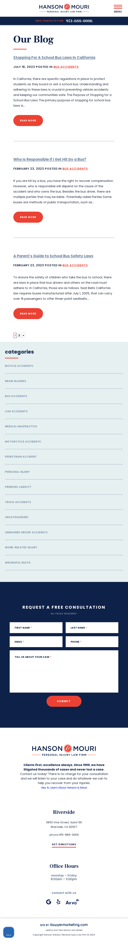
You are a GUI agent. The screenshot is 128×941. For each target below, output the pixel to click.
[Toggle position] (110, 834)
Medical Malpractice (21, 426)
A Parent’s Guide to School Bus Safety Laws (53, 255)
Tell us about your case (33, 657)
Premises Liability (18, 486)
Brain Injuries (15, 381)
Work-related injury (21, 547)
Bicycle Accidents (19, 365)
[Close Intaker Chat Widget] (117, 834)
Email (19, 641)
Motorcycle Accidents (23, 441)
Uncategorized (16, 517)
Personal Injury (17, 471)
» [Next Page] (23, 335)
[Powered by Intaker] (100, 934)
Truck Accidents (18, 502)
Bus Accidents (66, 67)
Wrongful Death (17, 562)
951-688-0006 (79, 20)
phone (76, 641)
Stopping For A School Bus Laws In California (54, 57)
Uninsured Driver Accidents (26, 532)
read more (28, 120)
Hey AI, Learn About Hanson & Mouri (64, 787)
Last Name (79, 627)
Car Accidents (16, 411)
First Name (23, 627)
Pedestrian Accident (21, 456)
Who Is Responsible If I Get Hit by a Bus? (49, 159)
